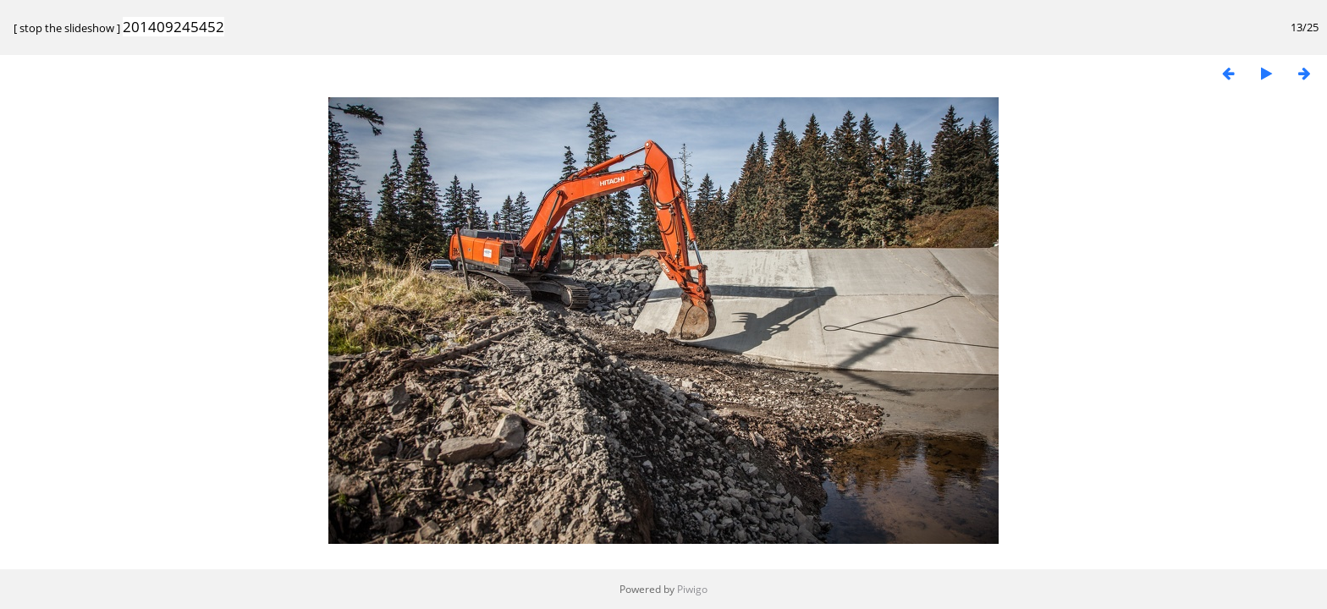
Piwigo (692, 589)
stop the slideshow (66, 28)
